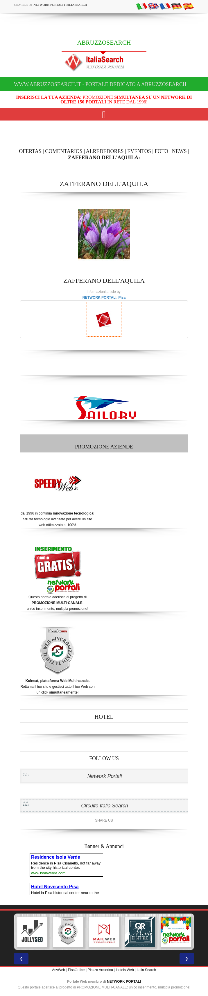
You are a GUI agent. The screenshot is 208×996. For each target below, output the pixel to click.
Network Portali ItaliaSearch (60, 4)
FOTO (161, 151)
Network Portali (104, 776)
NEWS (179, 151)
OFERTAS (30, 151)
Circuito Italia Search (104, 806)
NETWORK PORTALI (124, 981)
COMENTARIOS (64, 151)
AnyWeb (58, 970)
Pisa (71, 970)
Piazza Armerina (100, 970)
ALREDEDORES (105, 151)
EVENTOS (139, 151)
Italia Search (146, 970)
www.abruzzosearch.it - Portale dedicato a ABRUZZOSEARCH (100, 84)
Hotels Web (125, 970)
